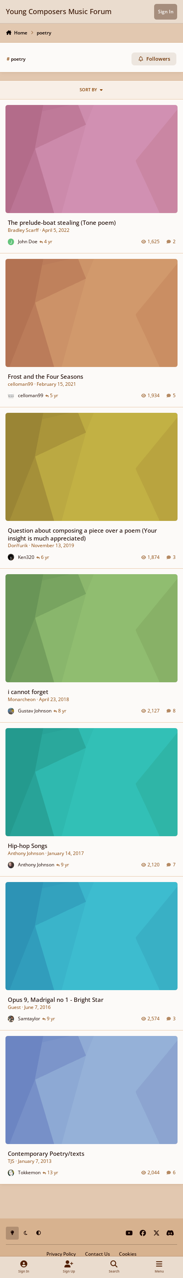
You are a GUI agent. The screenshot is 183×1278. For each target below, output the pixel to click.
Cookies (128, 1254)
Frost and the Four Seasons (45, 376)
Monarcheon (22, 699)
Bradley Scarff (23, 230)
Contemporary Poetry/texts (46, 1153)
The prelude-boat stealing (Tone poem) (62, 222)
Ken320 (26, 557)
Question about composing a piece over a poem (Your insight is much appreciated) (82, 534)
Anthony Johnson (26, 853)
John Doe (27, 241)
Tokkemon (29, 1172)
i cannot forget (28, 692)
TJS (11, 1161)
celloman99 (20, 384)
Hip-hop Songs (27, 846)
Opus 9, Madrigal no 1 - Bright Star (55, 1000)
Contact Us (97, 1254)
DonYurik (18, 545)
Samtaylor (29, 1018)
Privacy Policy (61, 1254)
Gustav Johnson (35, 711)
